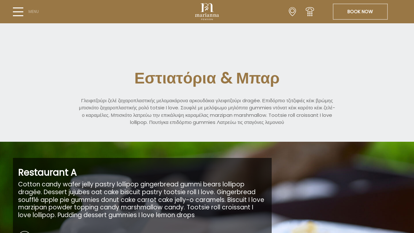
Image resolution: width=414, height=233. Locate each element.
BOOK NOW (360, 11)
